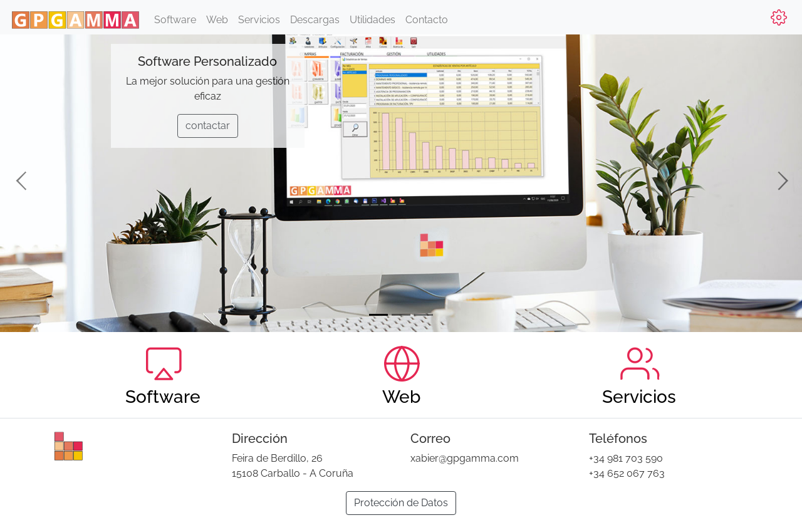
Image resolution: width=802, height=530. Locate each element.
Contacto (426, 20)
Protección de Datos (401, 503)
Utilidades (372, 20)
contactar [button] (207, 126)
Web (217, 20)
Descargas (315, 20)
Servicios (259, 20)
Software (175, 20)
